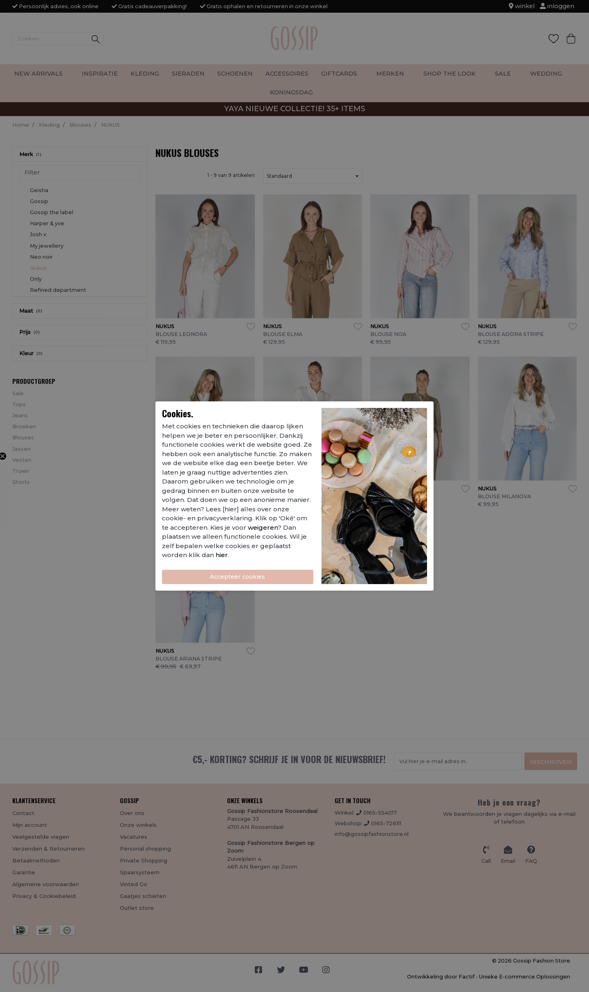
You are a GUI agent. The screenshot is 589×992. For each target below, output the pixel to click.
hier (222, 555)
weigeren (263, 527)
